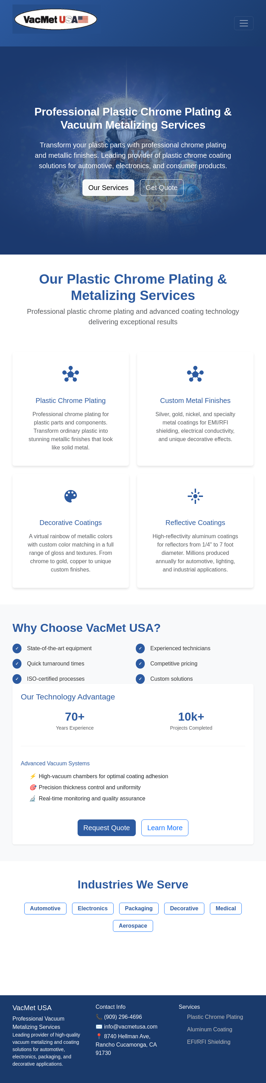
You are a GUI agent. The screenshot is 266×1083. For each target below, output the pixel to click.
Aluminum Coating (209, 1029)
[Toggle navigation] (244, 23)
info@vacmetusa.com (130, 1027)
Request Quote (106, 828)
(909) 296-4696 (123, 1017)
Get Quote (162, 187)
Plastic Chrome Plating (215, 1017)
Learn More (165, 828)
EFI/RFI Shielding (208, 1042)
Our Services (108, 187)
